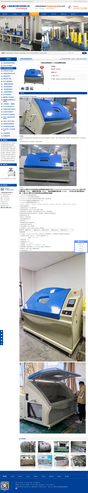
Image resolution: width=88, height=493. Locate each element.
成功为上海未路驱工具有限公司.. (9, 154)
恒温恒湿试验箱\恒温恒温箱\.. (8, 144)
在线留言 (75, 1)
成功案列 (44, 14)
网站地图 (80, 1)
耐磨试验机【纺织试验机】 (9, 97)
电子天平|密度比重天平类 (8, 106)
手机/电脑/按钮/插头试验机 (9, 126)
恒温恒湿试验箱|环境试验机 (9, 62)
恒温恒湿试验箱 (9, 53)
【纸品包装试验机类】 (8, 86)
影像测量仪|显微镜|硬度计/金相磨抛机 (9, 100)
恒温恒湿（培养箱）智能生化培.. (9, 156)
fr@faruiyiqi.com (41, 484)
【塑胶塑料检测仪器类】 (8, 84)
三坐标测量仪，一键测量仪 (9, 103)
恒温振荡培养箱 (6, 135)
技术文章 (53, 14)
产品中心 (34, 14)
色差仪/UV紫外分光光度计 (8, 121)
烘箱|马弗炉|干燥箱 (7, 78)
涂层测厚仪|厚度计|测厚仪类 (9, 109)
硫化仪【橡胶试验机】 (8, 81)
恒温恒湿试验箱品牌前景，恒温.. (9, 146)
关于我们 (14, 14)
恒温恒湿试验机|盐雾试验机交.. (8, 160)
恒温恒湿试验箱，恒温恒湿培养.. (9, 148)
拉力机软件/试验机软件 (8, 111)
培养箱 (28, 53)
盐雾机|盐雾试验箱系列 (8, 68)
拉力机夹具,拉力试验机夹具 (9, 114)
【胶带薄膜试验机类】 (8, 89)
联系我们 (85, 1)
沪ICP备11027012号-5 (42, 486)
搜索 (84, 53)
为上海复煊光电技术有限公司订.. (9, 158)
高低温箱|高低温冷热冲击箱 (9, 73)
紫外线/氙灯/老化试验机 (8, 70)
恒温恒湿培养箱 (6, 76)
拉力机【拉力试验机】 (8, 65)
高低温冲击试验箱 (34, 53)
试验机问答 (63, 14)
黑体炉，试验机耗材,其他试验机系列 (9, 118)
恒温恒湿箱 (16, 53)
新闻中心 (24, 14)
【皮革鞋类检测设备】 (8, 91)
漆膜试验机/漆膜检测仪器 (8, 123)
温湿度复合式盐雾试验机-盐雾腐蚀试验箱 (65, 79)
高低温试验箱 (23, 53)
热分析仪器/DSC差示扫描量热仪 (9, 130)
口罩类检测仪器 (6, 133)
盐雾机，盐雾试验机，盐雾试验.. (9, 152)
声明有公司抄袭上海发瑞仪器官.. (9, 150)
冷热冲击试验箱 (42, 53)
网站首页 (5, 14)
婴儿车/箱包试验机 (7, 94)
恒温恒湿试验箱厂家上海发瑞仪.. (9, 142)
